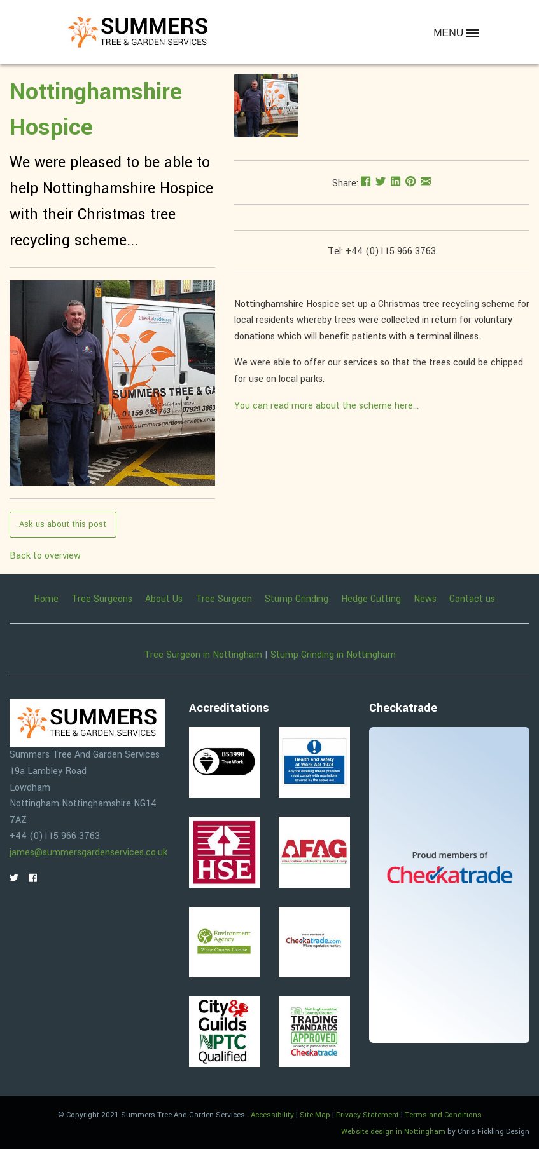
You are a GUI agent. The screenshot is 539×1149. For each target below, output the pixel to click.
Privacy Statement (367, 1115)
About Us (164, 599)
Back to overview (45, 555)
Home (46, 599)
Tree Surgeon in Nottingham (203, 655)
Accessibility (272, 1115)
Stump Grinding (296, 599)
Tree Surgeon (223, 599)
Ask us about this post (62, 524)
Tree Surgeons (101, 599)
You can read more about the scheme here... (326, 405)
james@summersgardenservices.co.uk (88, 852)
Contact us (472, 599)
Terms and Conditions (443, 1115)
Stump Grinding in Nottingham (333, 655)
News (425, 599)
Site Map (315, 1115)
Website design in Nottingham (393, 1131)
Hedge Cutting (371, 599)
